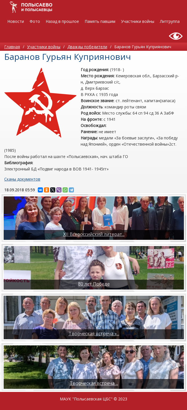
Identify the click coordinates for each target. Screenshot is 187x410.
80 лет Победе (94, 284)
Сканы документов (22, 179)
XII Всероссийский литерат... (94, 234)
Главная (12, 46)
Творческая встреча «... (94, 333)
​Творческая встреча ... (94, 383)
